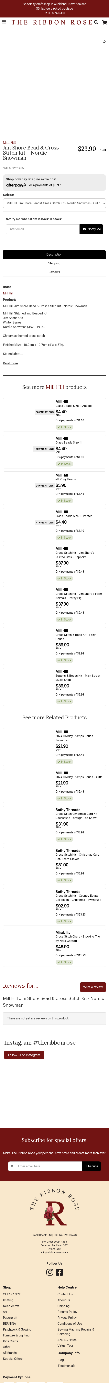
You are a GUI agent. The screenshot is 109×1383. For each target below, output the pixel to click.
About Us (64, 1300)
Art (5, 1312)
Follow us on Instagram (24, 1055)
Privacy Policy (67, 1318)
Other (6, 1347)
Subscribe (91, 1166)
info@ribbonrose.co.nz (54, 1252)
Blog (61, 1360)
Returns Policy (67, 1312)
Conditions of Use (70, 1323)
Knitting (8, 1300)
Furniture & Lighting (16, 1335)
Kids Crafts (10, 1341)
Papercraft (10, 1318)
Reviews (54, 272)
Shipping (54, 263)
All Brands (10, 1353)
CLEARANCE (12, 1294)
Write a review (93, 987)
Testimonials (66, 1366)
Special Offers (13, 1359)
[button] (4, 22)
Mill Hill (9, 142)
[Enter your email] (49, 1166)
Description (54, 254)
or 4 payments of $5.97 (33, 185)
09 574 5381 (56, 13)
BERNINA (9, 1323)
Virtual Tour (65, 1345)
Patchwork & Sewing (17, 1329)
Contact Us (65, 1294)
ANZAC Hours (67, 1340)
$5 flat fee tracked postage (54, 8)
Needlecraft (11, 1306)
